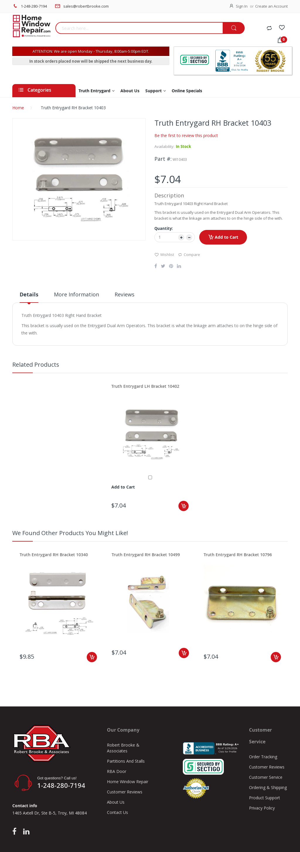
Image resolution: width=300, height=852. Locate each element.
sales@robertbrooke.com (86, 6)
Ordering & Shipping (268, 787)
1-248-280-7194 (34, 6)
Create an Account (271, 6)
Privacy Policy (262, 808)
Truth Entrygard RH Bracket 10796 (238, 554)
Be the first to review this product (186, 135)
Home (18, 107)
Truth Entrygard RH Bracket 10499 (146, 554)
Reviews (124, 294)
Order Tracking (263, 756)
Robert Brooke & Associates (123, 748)
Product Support (264, 797)
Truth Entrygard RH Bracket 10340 (54, 554)
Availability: (164, 146)
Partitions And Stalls (126, 761)
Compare (189, 254)
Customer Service (265, 777)
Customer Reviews (124, 792)
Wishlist (164, 254)
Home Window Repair (127, 781)
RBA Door (116, 771)
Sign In (242, 6)
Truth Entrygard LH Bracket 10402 (145, 386)
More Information (76, 294)
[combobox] (139, 28)
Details (29, 294)
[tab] (29, 297)
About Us (116, 802)
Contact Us (117, 812)
